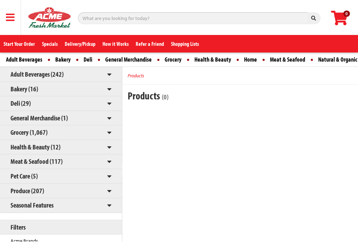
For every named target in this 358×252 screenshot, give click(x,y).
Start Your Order (19, 43)
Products (136, 75)
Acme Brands (24, 241)
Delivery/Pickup (80, 43)
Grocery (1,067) (29, 132)
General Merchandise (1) (39, 117)
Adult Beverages (24, 59)
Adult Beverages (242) (37, 74)
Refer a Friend (150, 43)
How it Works (115, 43)
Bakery (63, 59)
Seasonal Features (31, 205)
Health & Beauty (212, 59)
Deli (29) (20, 103)
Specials (50, 43)
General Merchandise (128, 59)
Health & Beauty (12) (35, 146)
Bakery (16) (24, 88)
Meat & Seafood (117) (36, 161)
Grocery (173, 59)
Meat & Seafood (287, 59)
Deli (88, 59)
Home (250, 59)
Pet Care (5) (24, 176)
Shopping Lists (185, 43)
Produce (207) (27, 190)
